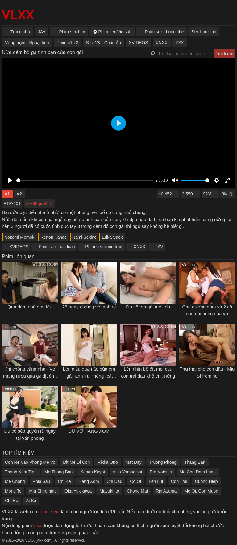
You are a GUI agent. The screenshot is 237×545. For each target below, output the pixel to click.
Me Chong (15, 481)
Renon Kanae (53, 237)
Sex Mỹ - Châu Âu (103, 42)
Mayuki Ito (109, 490)
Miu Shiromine (42, 490)
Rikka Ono (108, 462)
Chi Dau (115, 481)
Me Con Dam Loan (198, 471)
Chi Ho (11, 500)
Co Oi (135, 481)
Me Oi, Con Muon (201, 490)
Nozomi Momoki (19, 237)
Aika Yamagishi (127, 471)
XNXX (139, 246)
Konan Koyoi (92, 471)
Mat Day (134, 462)
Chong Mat (137, 490)
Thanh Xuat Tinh (21, 471)
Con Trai (179, 481)
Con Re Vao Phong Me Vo (30, 462)
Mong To (13, 490)
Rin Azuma (166, 490)
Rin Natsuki (161, 471)
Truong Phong (163, 462)
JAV (159, 246)
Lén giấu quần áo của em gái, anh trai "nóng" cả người (89, 375)
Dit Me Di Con (76, 462)
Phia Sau (41, 481)
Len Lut (156, 481)
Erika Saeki (113, 237)
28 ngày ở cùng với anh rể (89, 306)
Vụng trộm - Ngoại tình (27, 42)
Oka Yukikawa (78, 490)
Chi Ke (64, 481)
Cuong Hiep (206, 481)
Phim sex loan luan (57, 246)
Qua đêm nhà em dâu (29, 306)
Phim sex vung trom (104, 246)
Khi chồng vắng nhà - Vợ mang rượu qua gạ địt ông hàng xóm (30, 375)
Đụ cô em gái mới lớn (148, 306)
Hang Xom (88, 481)
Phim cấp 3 (67, 42)
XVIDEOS (18, 246)
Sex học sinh (203, 31)
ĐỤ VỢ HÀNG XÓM (89, 431)
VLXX (18, 15)
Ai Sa (31, 500)
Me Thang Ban (58, 471)
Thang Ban (195, 462)
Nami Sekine (84, 237)
